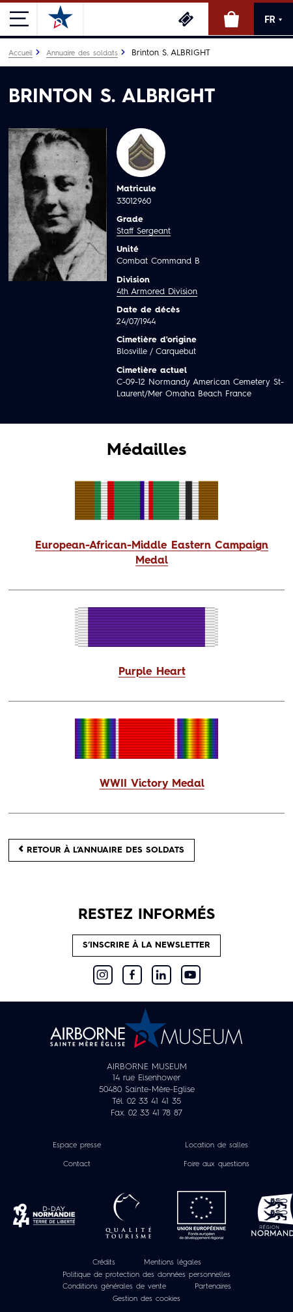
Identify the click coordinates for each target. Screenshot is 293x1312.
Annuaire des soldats (82, 53)
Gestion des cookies (146, 1299)
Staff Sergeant (144, 231)
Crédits (103, 1262)
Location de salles (216, 1145)
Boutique (231, 19)
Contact (77, 1164)
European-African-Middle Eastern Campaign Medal (151, 553)
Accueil (20, 53)
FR (273, 19)
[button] (146, 554)
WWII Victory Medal (152, 784)
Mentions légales (172, 1262)
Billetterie (185, 19)
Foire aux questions (216, 1164)
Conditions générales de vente (114, 1287)
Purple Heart (152, 672)
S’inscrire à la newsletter (146, 945)
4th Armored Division (157, 292)
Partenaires (213, 1287)
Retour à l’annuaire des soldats (101, 849)
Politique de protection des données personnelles (146, 1275)
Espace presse (77, 1145)
